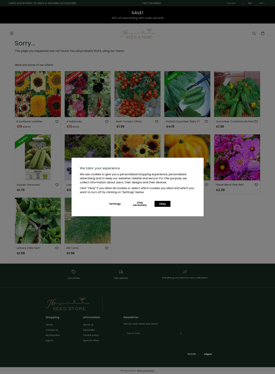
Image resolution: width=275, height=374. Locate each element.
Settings (115, 204)
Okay (162, 204)
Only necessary (140, 204)
